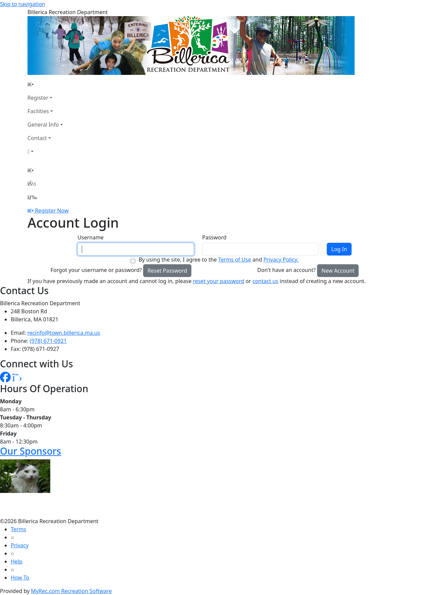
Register (37, 97)
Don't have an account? (286, 270)
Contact (37, 138)
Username (90, 237)
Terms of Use (234, 259)
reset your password (218, 281)
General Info (43, 124)
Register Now (51, 210)
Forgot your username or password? (96, 270)
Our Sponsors (30, 451)
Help (16, 561)
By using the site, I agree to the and (218, 259)
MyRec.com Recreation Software (71, 591)
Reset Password (167, 270)
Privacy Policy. (281, 259)
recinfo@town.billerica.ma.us (63, 332)
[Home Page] (45, 84)
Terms (18, 529)
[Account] (45, 151)
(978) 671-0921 (48, 341)
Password (214, 237)
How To (20, 577)
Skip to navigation (22, 4)
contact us (265, 281)
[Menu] (32, 197)
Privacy (19, 545)
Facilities (38, 111)
